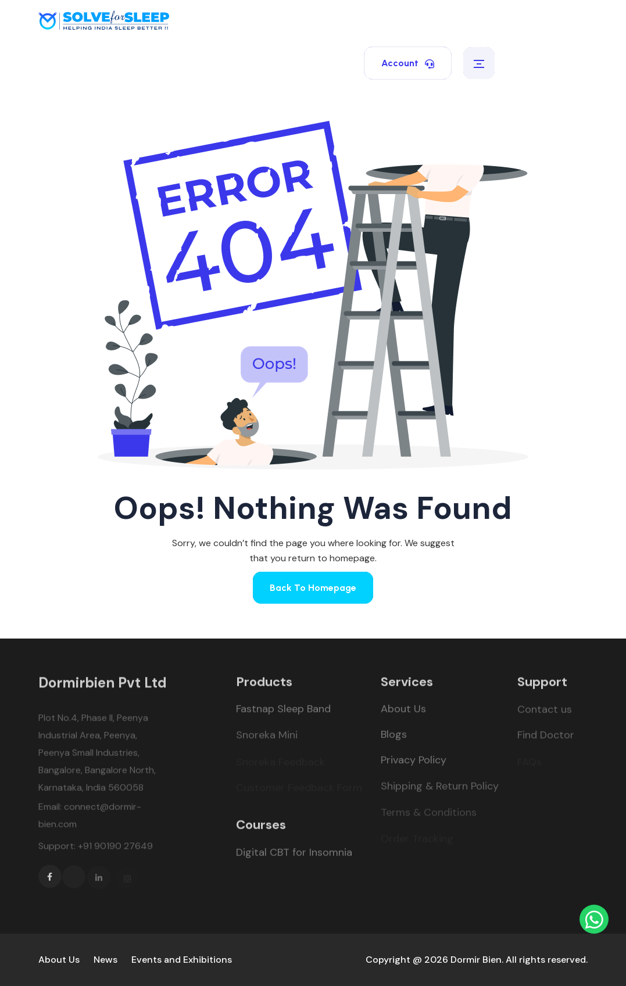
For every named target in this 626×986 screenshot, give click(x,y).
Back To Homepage (313, 587)
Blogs (394, 737)
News (105, 959)
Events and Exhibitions (181, 959)
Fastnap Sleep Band (283, 711)
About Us (403, 711)
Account (407, 63)
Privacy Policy (413, 762)
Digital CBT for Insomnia (294, 854)
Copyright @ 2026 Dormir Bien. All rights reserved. (477, 959)
